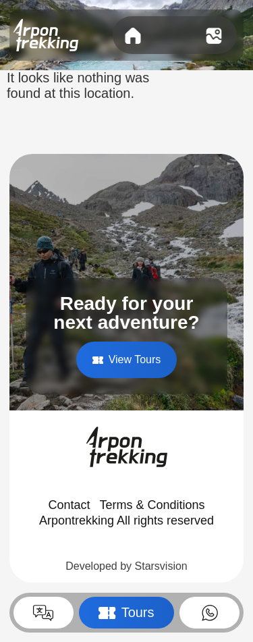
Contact (69, 505)
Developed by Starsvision (126, 566)
